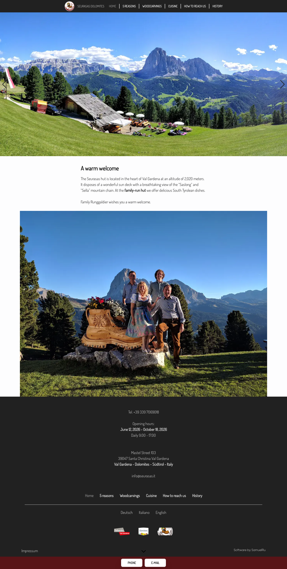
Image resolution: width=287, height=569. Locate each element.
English (161, 512)
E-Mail (155, 563)
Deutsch (127, 512)
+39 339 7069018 (146, 411)
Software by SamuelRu (250, 550)
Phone (132, 563)
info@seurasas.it (143, 475)
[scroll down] (143, 551)
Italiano (144, 512)
